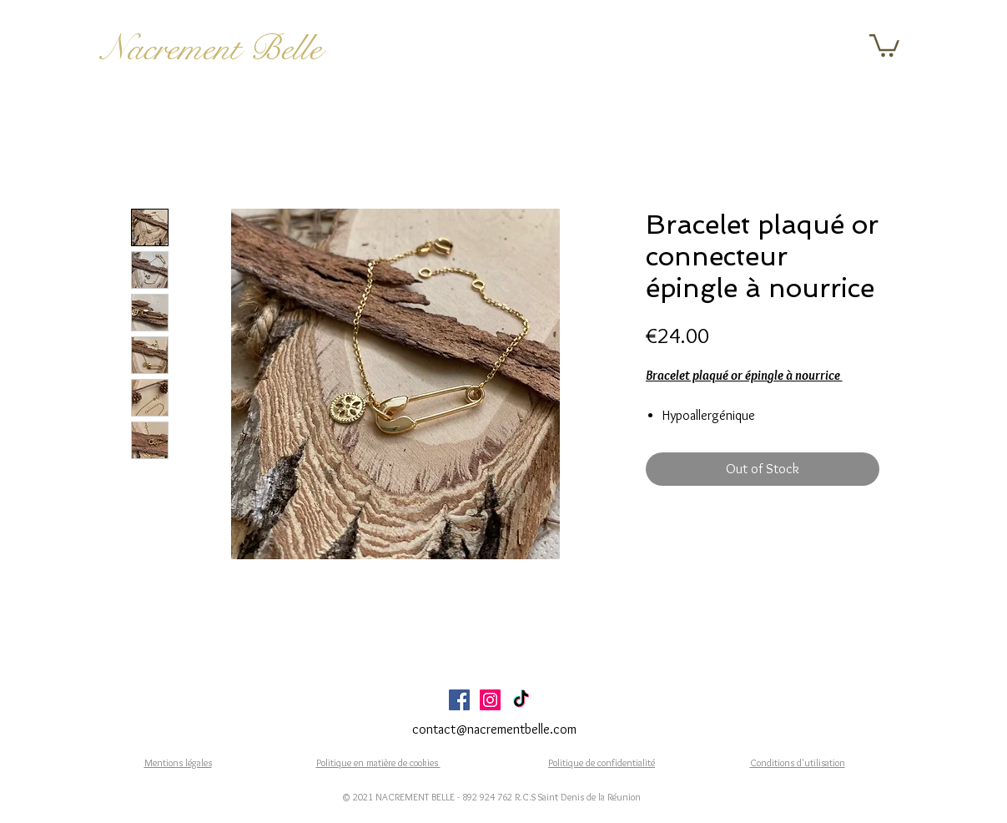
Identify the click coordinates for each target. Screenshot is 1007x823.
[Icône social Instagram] (490, 699)
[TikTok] (521, 699)
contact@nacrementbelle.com (494, 729)
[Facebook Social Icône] (459, 699)
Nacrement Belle (211, 48)
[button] (884, 44)
